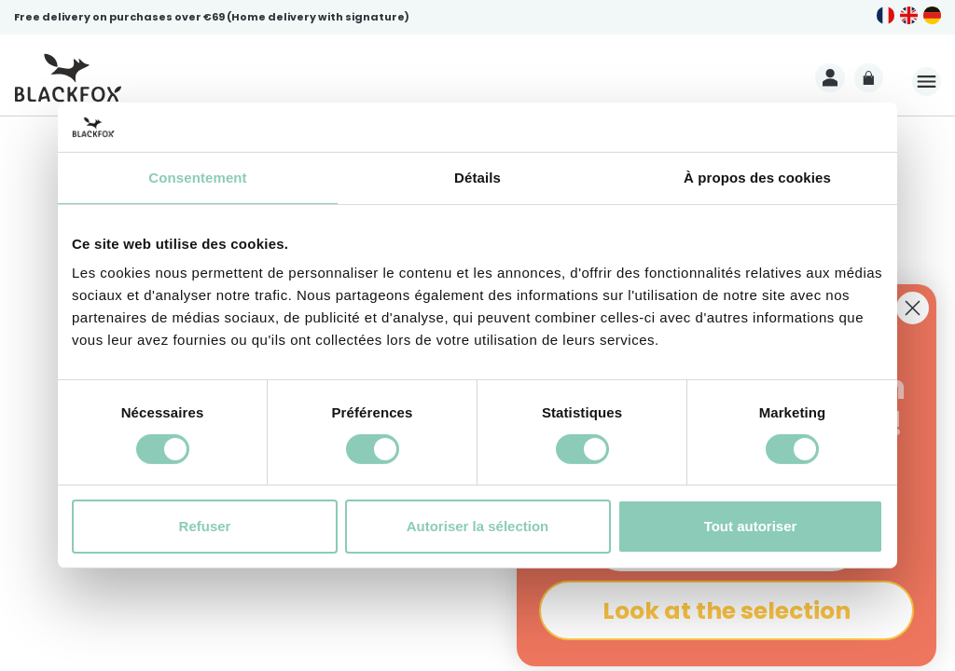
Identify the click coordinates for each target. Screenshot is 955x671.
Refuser (205, 526)
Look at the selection (726, 611)
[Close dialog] (912, 308)
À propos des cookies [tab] (757, 177)
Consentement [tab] (197, 177)
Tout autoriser (750, 526)
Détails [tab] (477, 177)
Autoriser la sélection (478, 526)
